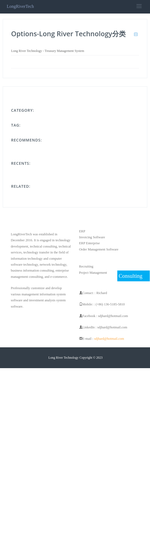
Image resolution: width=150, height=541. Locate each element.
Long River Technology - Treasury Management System (47, 51)
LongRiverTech (20, 6)
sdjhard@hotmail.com (109, 339)
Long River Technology (63, 357)
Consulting (130, 276)
